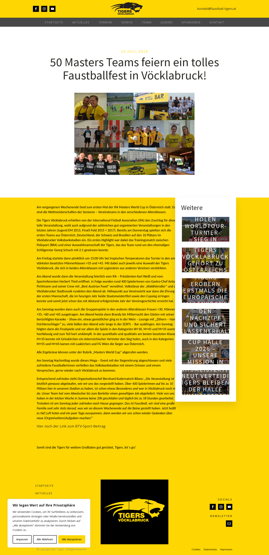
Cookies (196, 549)
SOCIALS (225, 499)
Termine (105, 22)
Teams (146, 22)
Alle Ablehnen (45, 539)
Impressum (226, 549)
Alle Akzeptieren (72, 539)
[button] (229, 523)
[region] (49, 523)
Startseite (54, 22)
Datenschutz (210, 549)
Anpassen (22, 539)
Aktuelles (80, 22)
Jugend (166, 22)
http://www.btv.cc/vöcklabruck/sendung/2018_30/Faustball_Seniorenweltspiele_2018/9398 (108, 431)
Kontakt (216, 22)
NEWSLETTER (221, 516)
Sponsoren (191, 22)
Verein (126, 22)
